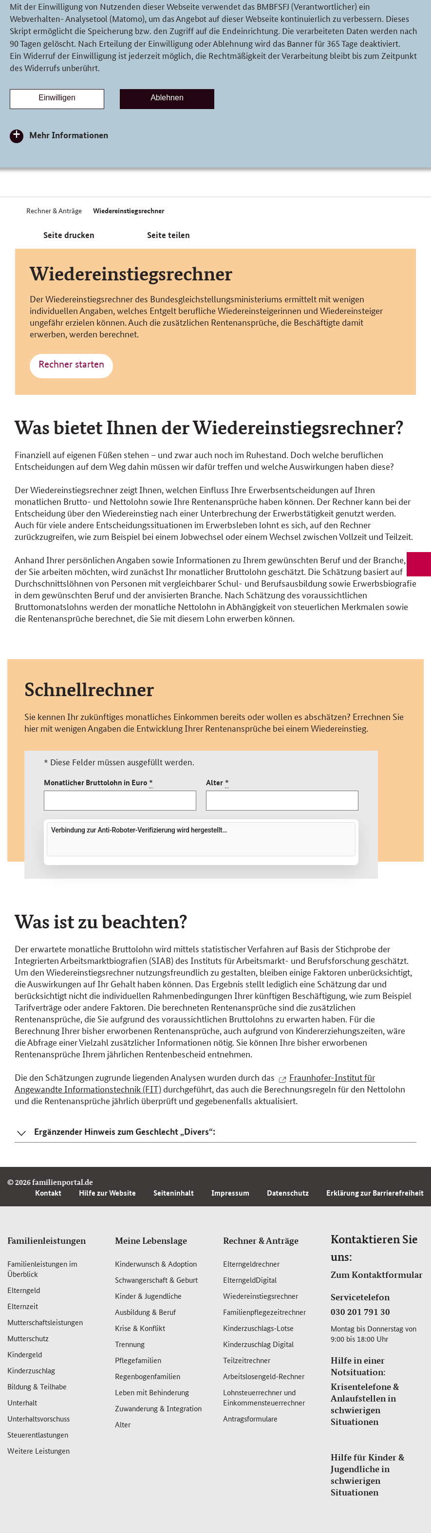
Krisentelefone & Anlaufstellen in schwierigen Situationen (365, 1404)
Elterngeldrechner (251, 1263)
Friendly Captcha (331, 858)
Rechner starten (71, 364)
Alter (217, 782)
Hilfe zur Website (107, 1192)
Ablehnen (167, 97)
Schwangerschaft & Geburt (156, 1279)
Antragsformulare (250, 1418)
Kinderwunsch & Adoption (156, 1263)
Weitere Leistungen (38, 1450)
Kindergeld (24, 1354)
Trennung (130, 1344)
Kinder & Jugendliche (148, 1296)
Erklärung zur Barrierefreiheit (375, 1192)
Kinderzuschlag (31, 1370)
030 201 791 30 (360, 1311)
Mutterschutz (28, 1338)
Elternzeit (22, 1306)
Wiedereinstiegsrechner (260, 1296)
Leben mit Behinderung (152, 1392)
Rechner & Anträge (261, 1240)
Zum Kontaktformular (377, 1274)
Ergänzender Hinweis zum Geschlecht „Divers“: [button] (124, 1131)
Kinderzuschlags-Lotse (258, 1328)
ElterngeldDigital (250, 1279)
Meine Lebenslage (151, 1240)
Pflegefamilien (138, 1360)
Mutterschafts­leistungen (45, 1322)
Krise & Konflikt (140, 1328)
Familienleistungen (46, 1240)
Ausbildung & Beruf (145, 1312)
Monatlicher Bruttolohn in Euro (98, 782)
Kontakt (48, 1192)
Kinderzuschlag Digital (258, 1344)
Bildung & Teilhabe (37, 1386)
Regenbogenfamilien (147, 1376)
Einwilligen (56, 97)
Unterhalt (22, 1402)
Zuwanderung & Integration (158, 1408)
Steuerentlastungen (37, 1434)
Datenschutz (288, 1192)
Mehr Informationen (68, 135)
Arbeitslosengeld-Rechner (263, 1376)
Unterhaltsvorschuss (38, 1418)
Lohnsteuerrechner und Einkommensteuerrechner (264, 1397)
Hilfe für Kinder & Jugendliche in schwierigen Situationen (367, 1474)
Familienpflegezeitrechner (264, 1312)
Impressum (230, 1192)
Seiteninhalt (173, 1192)
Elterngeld (23, 1290)
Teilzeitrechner (246, 1360)
